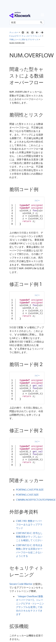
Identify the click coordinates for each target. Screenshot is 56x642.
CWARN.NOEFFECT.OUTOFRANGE (36, 499)
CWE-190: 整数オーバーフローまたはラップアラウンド (29, 524)
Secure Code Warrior (21, 583)
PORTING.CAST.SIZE (27, 494)
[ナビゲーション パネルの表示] (42, 14)
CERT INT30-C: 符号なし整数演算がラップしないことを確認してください (29, 536)
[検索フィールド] (26, 22)
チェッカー (13, 32)
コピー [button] (37, 200)
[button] (41, 22)
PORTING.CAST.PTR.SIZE (30, 489)
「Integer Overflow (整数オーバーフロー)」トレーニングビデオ (29, 599)
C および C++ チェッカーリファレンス (25, 36)
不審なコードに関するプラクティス (23, 39)
